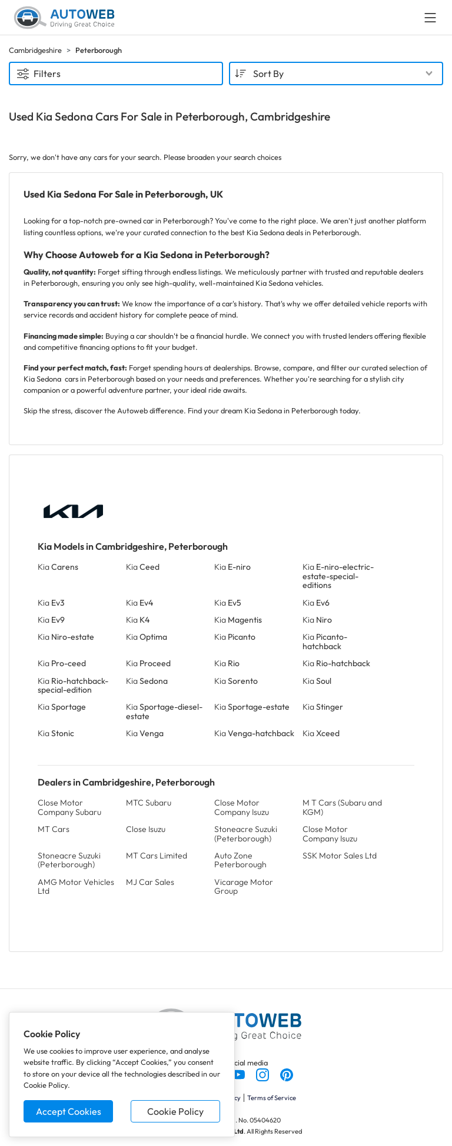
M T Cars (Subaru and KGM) (342, 807)
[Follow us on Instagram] (263, 1073)
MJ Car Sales (150, 882)
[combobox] (336, 73)
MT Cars (53, 829)
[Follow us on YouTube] (239, 1073)
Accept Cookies (68, 1111)
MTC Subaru (148, 802)
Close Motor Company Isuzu (241, 807)
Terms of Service (271, 1098)
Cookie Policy (175, 1111)
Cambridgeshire (35, 50)
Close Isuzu (145, 829)
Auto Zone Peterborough (240, 860)
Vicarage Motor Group (243, 886)
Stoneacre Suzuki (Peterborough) (245, 833)
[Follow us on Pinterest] (286, 1073)
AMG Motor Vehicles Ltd (76, 886)
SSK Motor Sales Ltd (340, 855)
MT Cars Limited (156, 855)
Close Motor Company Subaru (69, 807)
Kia (58, 567)
